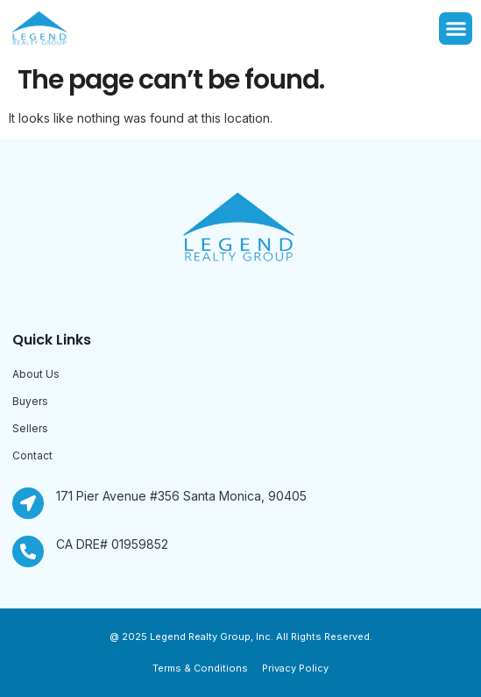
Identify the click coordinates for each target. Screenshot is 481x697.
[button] (455, 29)
